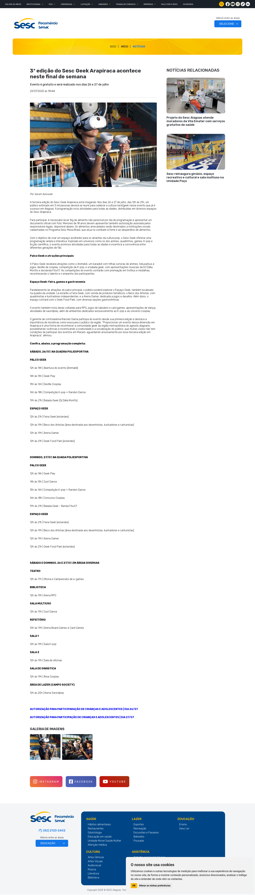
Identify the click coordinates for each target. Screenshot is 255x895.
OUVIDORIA (188, 4)
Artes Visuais (95, 861)
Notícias (139, 46)
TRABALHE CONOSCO (125, 4)
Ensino (183, 824)
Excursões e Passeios (146, 832)
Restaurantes (96, 828)
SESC (113, 46)
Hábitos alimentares (99, 824)
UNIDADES (103, 4)
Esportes (139, 824)
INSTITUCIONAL (34, 4)
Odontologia (95, 832)
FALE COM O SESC (169, 4)
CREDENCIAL (67, 4)
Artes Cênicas (96, 857)
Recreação (140, 828)
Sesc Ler (184, 828)
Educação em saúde (100, 836)
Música (92, 869)
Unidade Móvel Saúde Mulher (104, 841)
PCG (51, 4)
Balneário (139, 836)
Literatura (93, 873)
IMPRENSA (148, 4)
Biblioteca (93, 877)
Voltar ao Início (13, 4)
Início (124, 46)
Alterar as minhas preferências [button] (154, 885)
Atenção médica (97, 845)
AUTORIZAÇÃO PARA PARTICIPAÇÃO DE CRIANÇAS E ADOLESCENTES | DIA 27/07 (82, 717)
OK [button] (133, 885)
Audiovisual (94, 865)
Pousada (139, 841)
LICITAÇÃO (85, 4)
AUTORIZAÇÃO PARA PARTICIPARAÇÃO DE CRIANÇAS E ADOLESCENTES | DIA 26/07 (84, 709)
